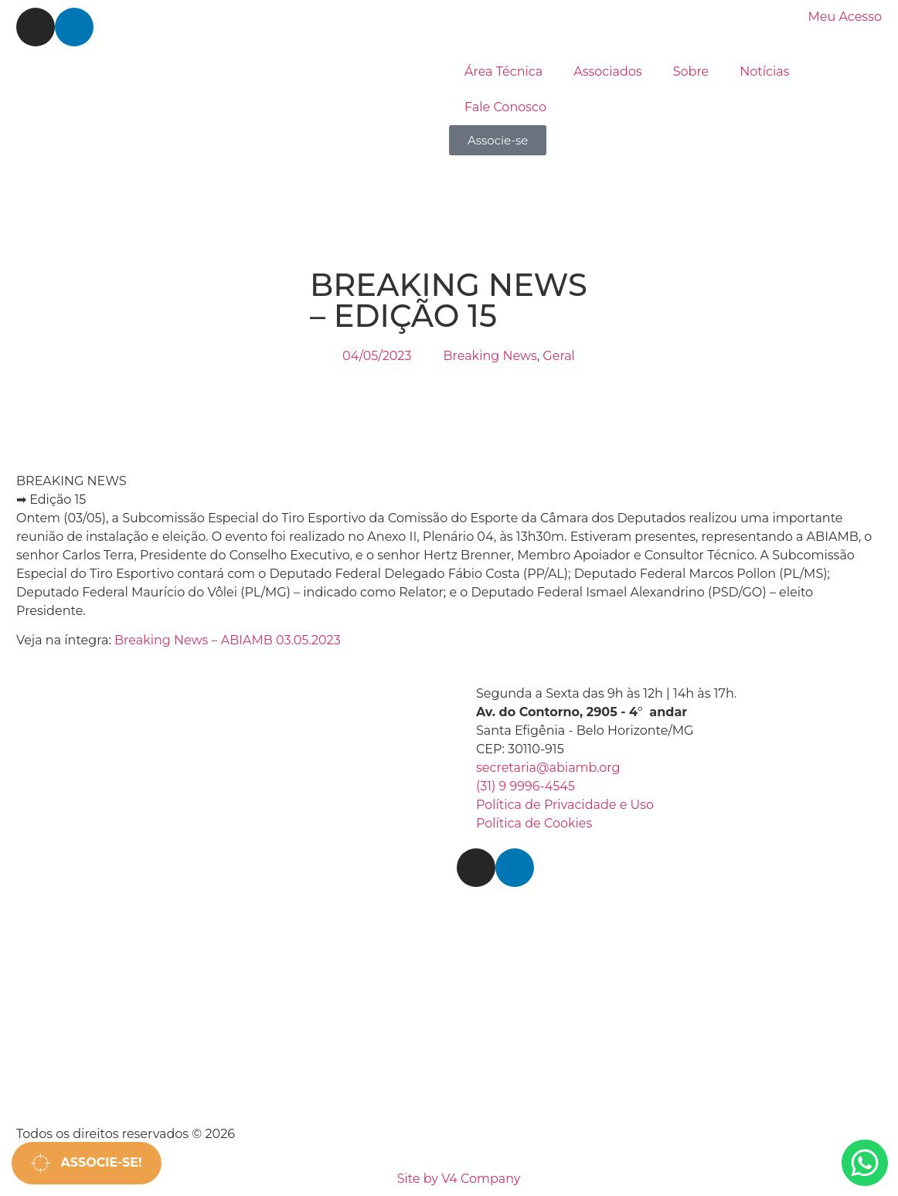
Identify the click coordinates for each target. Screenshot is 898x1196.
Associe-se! (86, 1163)
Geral (559, 355)
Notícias (764, 71)
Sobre (691, 71)
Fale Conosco (505, 107)
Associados (607, 71)
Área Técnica (503, 71)
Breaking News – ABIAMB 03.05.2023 (227, 640)
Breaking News (489, 355)
